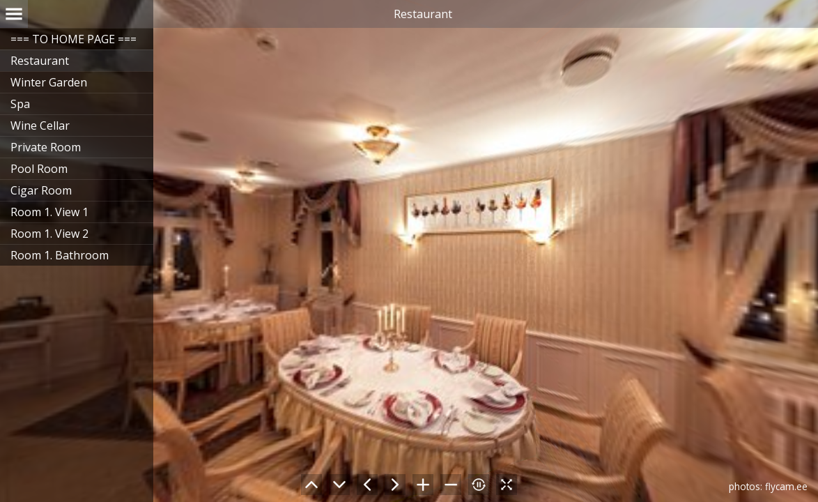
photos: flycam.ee (768, 486)
